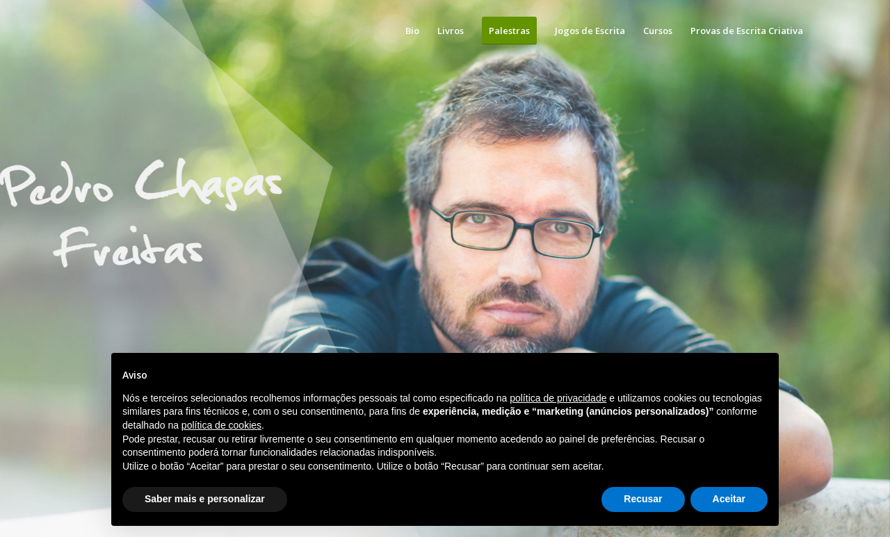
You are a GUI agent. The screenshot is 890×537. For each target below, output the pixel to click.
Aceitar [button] (729, 498)
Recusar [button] (643, 498)
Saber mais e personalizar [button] (205, 498)
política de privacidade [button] (558, 398)
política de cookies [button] (221, 425)
